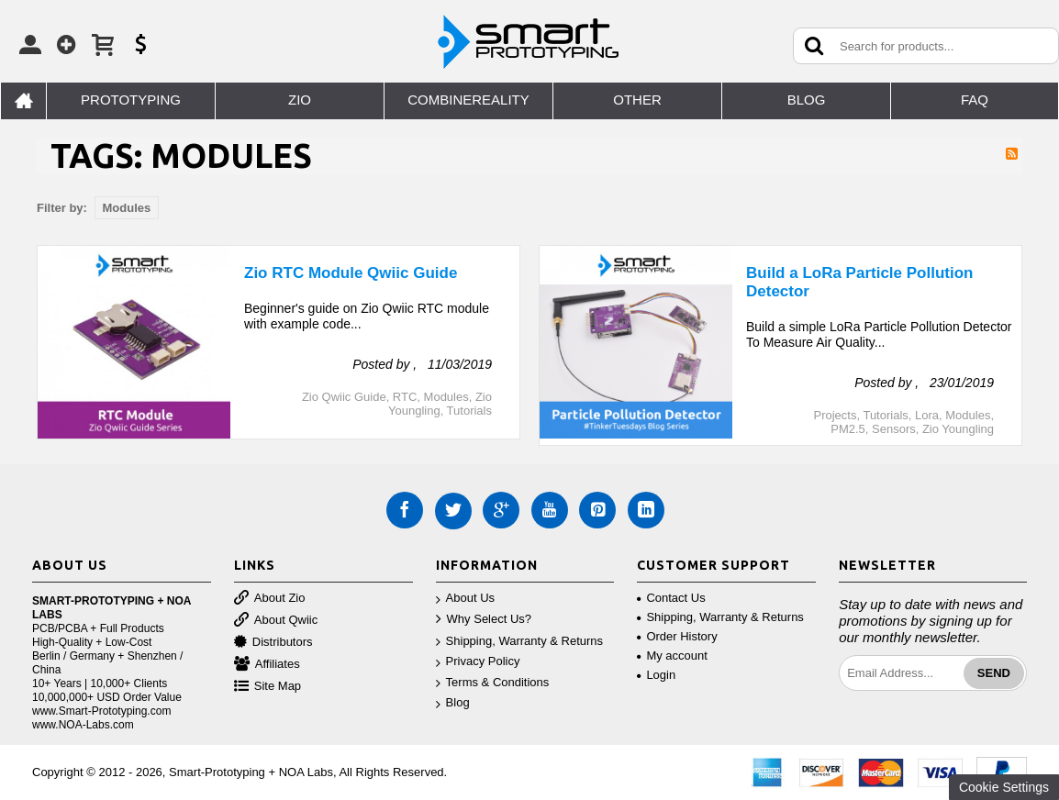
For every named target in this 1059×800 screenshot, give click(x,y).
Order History (677, 636)
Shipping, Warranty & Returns (519, 642)
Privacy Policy (478, 662)
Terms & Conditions (493, 683)
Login (656, 675)
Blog (453, 703)
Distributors (273, 642)
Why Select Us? (483, 620)
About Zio (270, 598)
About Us (465, 598)
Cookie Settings (1004, 787)
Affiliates (267, 664)
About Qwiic (276, 620)
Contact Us (671, 598)
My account (672, 655)
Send (993, 673)
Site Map (267, 686)
